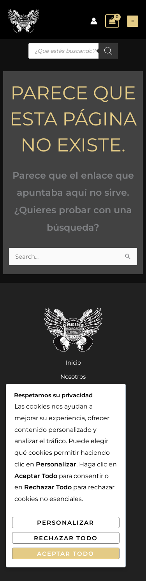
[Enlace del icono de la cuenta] (93, 20)
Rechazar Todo (66, 538)
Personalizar (65, 522)
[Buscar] (108, 51)
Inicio (73, 362)
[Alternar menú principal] (132, 21)
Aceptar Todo (65, 553)
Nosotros (73, 376)
